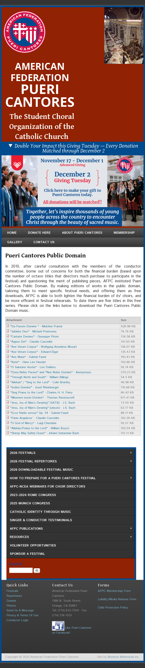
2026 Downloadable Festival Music (41, 470)
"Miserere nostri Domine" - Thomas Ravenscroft (42, 398)
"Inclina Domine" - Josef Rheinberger (34, 387)
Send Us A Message (20, 610)
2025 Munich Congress (30, 503)
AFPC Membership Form (114, 591)
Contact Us (44, 242)
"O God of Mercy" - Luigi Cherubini (33, 423)
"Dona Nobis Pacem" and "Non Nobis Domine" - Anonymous (50, 372)
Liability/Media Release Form (117, 599)
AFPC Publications (69, 528)
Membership (124, 233)
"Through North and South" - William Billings (39, 377)
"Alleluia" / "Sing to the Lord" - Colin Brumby (40, 382)
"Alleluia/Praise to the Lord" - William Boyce (39, 428)
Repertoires (14, 596)
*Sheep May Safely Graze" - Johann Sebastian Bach (44, 433)
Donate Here (39, 233)
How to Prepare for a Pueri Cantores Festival (69, 478)
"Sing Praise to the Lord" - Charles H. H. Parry (41, 392)
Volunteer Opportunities (33, 545)
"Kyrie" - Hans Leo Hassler (28, 362)
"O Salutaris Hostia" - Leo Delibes (33, 367)
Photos (11, 606)
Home (12, 233)
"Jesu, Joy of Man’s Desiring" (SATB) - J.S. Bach (42, 403)
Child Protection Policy (113, 607)
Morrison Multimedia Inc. (124, 657)
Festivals (12, 591)
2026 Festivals (69, 453)
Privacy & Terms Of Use (22, 615)
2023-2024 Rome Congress (33, 495)
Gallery (14, 242)
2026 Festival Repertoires (69, 461)
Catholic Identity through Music (40, 512)
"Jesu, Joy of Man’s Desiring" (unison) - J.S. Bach (42, 408)
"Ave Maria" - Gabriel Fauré (28, 357)
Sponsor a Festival (27, 554)
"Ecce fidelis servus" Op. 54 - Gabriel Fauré (39, 413)
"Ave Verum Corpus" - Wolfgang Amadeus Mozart (43, 347)
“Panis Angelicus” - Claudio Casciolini (34, 418)
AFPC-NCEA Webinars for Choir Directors (47, 486)
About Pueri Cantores (82, 233)
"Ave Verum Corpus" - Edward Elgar (34, 352)
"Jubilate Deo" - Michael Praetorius (33, 331)
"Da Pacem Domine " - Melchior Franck (36, 326)
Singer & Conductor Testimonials (41, 520)
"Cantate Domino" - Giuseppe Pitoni (34, 336)
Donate (11, 601)
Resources (69, 537)
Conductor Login (17, 620)
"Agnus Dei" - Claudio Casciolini (31, 342)
